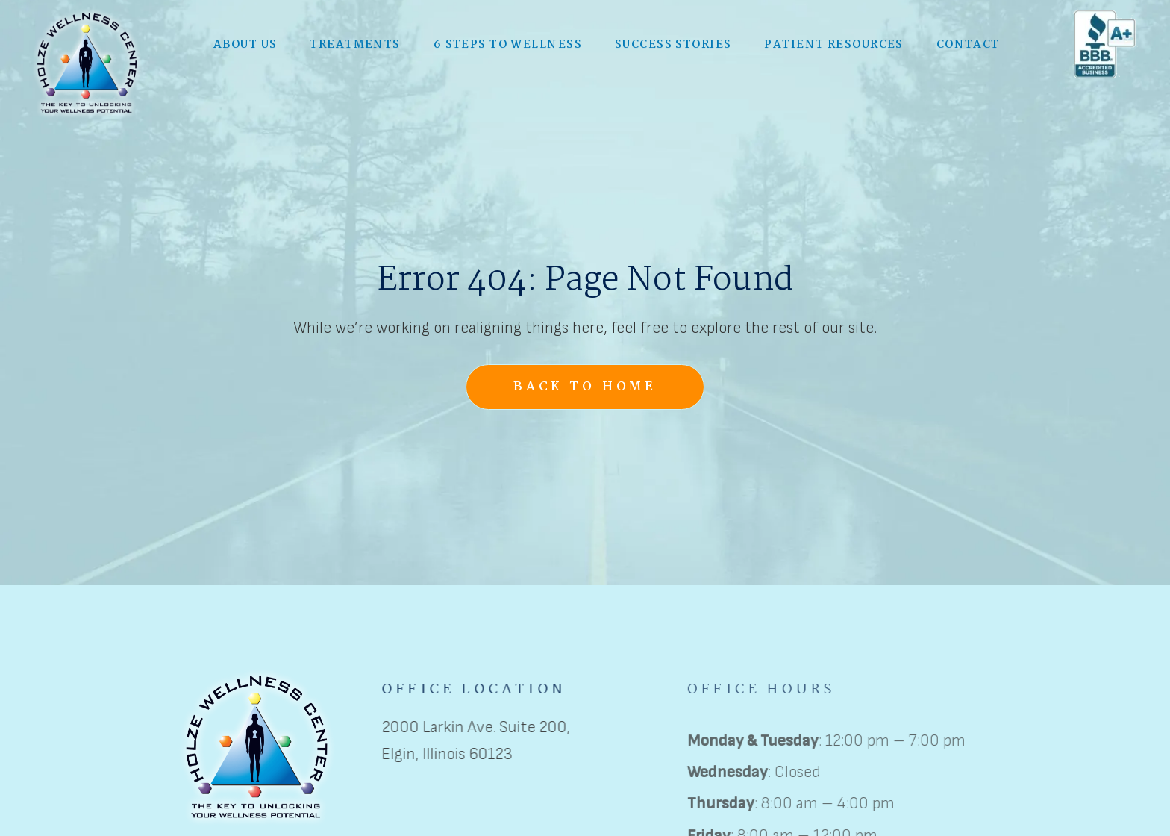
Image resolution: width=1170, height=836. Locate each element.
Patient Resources (833, 42)
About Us (245, 42)
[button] (245, 42)
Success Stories (673, 42)
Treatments (355, 42)
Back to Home (585, 387)
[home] (87, 60)
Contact (968, 42)
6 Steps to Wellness (508, 42)
